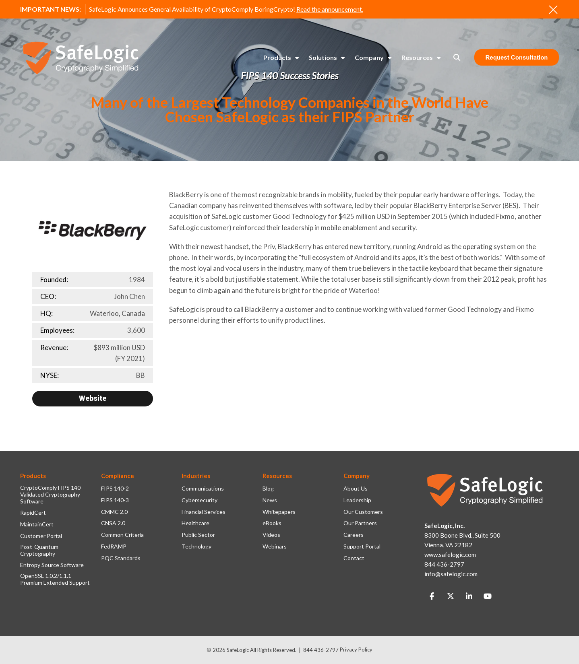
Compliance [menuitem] (117, 475)
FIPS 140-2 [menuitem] (115, 488)
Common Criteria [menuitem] (122, 535)
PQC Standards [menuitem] (121, 558)
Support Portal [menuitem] (361, 546)
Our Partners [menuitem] (360, 523)
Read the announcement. (329, 9)
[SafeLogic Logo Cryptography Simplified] (80, 58)
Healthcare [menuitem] (195, 523)
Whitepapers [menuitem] (279, 512)
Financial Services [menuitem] (203, 512)
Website (92, 398)
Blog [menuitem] (268, 488)
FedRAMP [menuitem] (113, 546)
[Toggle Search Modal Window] (456, 57)
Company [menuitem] (369, 57)
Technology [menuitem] (196, 546)
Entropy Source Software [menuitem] (52, 565)
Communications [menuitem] (203, 488)
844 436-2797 (321, 650)
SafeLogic (238, 650)
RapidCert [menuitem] (33, 512)
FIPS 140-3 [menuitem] (115, 500)
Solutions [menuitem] (323, 57)
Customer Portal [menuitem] (41, 536)
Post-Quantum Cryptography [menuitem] (39, 550)
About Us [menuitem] (355, 488)
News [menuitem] (270, 500)
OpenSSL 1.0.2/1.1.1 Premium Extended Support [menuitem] (55, 579)
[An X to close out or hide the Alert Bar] (553, 9)
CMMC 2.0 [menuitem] (114, 512)
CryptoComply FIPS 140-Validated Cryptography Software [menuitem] (51, 495)
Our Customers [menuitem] (363, 512)
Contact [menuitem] (353, 558)
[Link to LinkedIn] (469, 596)
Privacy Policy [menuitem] (356, 649)
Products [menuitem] (277, 57)
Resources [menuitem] (417, 57)
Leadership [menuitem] (357, 500)
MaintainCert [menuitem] (37, 524)
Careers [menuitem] (353, 535)
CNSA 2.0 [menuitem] (113, 523)
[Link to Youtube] (487, 596)
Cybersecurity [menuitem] (199, 500)
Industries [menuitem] (196, 475)
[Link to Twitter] (450, 596)
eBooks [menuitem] (272, 523)
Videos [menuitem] (271, 535)
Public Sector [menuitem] (198, 535)
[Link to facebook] (432, 596)
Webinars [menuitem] (275, 546)
